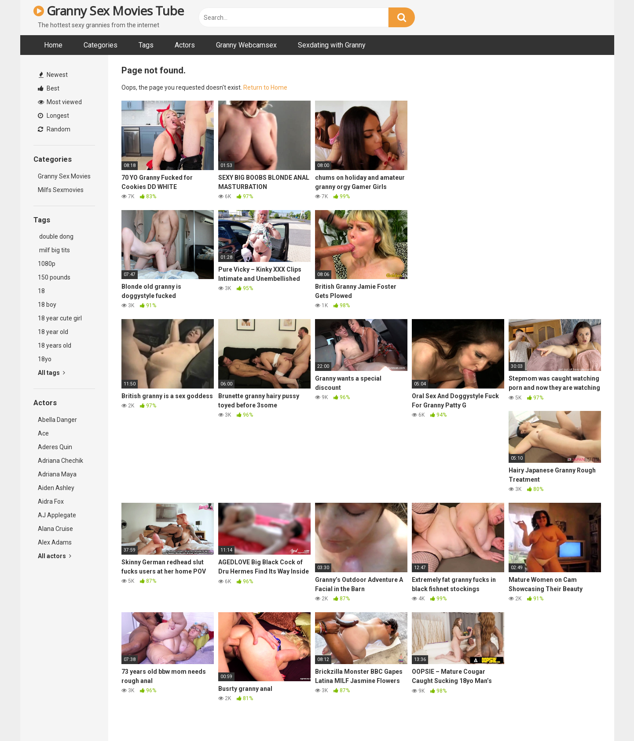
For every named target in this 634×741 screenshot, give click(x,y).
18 (41, 290)
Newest (53, 74)
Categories (100, 45)
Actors (185, 45)
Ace (43, 433)
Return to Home (265, 87)
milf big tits (54, 250)
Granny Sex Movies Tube (108, 10)
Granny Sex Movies (64, 176)
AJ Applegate (57, 515)
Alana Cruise (55, 528)
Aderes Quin (55, 446)
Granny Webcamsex (246, 45)
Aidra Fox (51, 501)
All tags (51, 372)
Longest (53, 115)
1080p (46, 263)
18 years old (54, 345)
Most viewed (60, 101)
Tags (146, 45)
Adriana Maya (57, 474)
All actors (54, 555)
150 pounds (54, 277)
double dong (55, 236)
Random (54, 129)
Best (48, 88)
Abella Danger (57, 419)
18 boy (47, 304)
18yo (44, 359)
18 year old (53, 331)
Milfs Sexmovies (61, 189)
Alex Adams (55, 542)
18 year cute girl (60, 318)
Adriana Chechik (60, 460)
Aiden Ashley (56, 487)
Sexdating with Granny (332, 45)
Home (53, 45)
